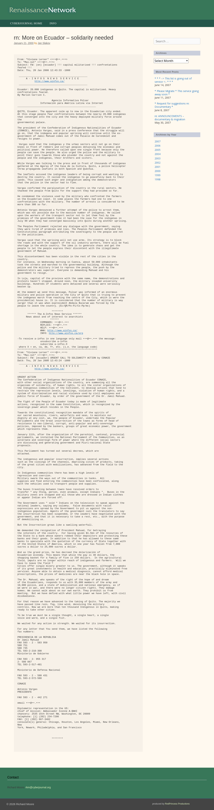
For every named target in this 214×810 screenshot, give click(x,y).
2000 (157, 171)
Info (53, 23)
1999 (157, 175)
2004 (157, 154)
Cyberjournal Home (26, 23)
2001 (157, 166)
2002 (157, 162)
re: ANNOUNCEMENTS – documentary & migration (170, 117)
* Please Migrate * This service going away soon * (177, 92)
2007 (157, 141)
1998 (157, 179)
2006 (157, 145)
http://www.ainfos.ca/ (50, 81)
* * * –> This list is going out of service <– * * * (173, 80)
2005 (157, 150)
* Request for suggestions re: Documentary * (172, 105)
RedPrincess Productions (177, 804)
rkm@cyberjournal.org (38, 787)
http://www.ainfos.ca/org (66, 333)
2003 (157, 158)
